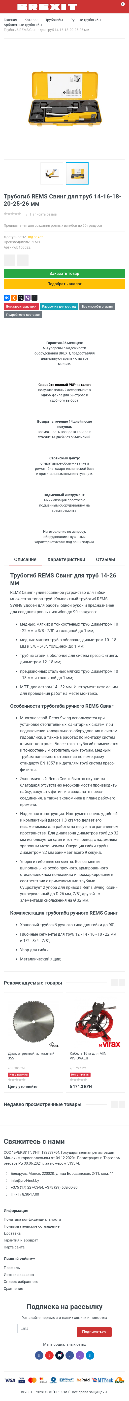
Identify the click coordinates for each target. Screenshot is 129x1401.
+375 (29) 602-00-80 (61, 1191)
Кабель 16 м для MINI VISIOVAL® (88, 1059)
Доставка (12, 1237)
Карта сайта (14, 1251)
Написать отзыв (43, 214)
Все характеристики (21, 310)
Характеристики (66, 563)
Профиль (12, 1271)
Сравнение (13, 1292)
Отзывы (105, 563)
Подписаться (94, 1332)
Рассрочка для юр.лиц (59, 310)
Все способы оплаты (97, 310)
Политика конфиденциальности (32, 1223)
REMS (35, 242)
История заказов (19, 1278)
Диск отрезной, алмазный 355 (31, 1059)
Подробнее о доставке (23, 318)
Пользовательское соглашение (32, 1230)
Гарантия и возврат (21, 1244)
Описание (25, 563)
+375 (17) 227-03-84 (27, 1191)
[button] (53, 173)
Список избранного (21, 1285)
